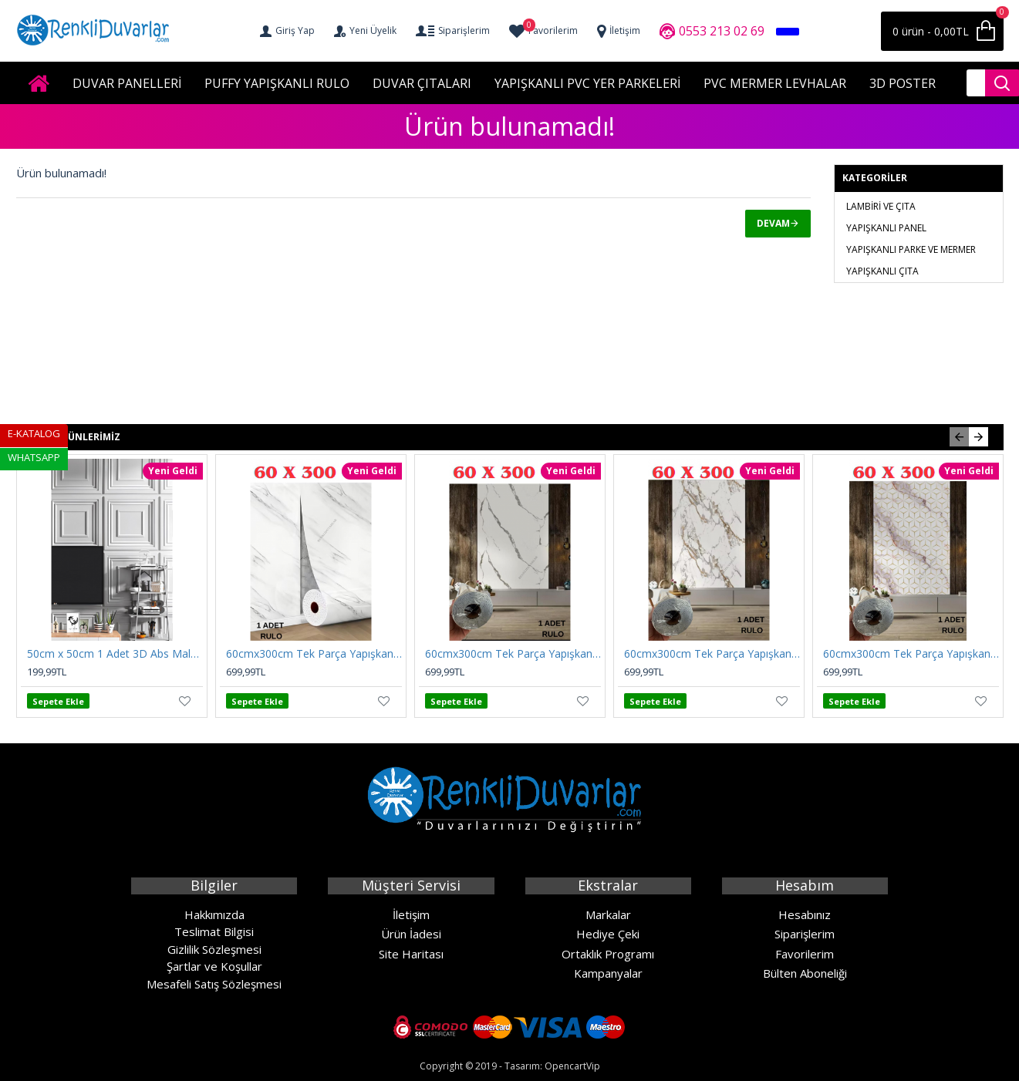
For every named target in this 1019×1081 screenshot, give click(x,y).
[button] (959, 436)
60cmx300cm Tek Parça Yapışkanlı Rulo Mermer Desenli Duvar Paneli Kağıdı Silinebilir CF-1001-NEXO (712, 654)
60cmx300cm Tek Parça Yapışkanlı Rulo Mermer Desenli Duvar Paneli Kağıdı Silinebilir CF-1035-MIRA (314, 654)
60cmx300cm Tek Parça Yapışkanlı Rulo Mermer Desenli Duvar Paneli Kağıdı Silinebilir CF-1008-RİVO (911, 654)
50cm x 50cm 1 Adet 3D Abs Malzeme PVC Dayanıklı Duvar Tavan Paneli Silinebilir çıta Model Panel (115, 654)
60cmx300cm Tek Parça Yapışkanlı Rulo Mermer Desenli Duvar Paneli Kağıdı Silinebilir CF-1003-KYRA (513, 654)
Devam (773, 223)
